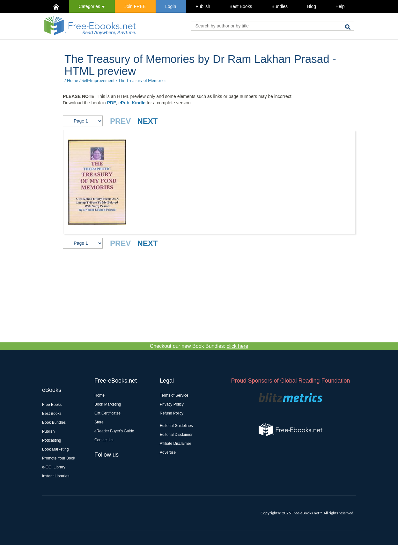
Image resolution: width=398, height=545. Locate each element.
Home (72, 80)
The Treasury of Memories (142, 80)
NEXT (147, 121)
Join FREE (135, 6)
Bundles (279, 6)
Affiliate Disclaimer (175, 443)
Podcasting (51, 440)
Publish (202, 6)
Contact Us (103, 440)
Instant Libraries (55, 476)
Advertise (168, 452)
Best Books (241, 6)
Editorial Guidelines (176, 425)
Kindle (138, 102)
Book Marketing (55, 449)
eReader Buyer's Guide (114, 431)
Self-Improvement (98, 80)
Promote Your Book (58, 458)
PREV (120, 121)
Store (99, 422)
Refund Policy (171, 413)
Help (340, 6)
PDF (111, 102)
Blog (311, 6)
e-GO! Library (53, 467)
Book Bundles (54, 422)
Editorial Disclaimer (176, 434)
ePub (123, 102)
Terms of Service (174, 395)
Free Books (52, 404)
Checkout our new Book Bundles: (199, 346)
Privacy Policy (172, 404)
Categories (91, 6)
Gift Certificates (107, 413)
